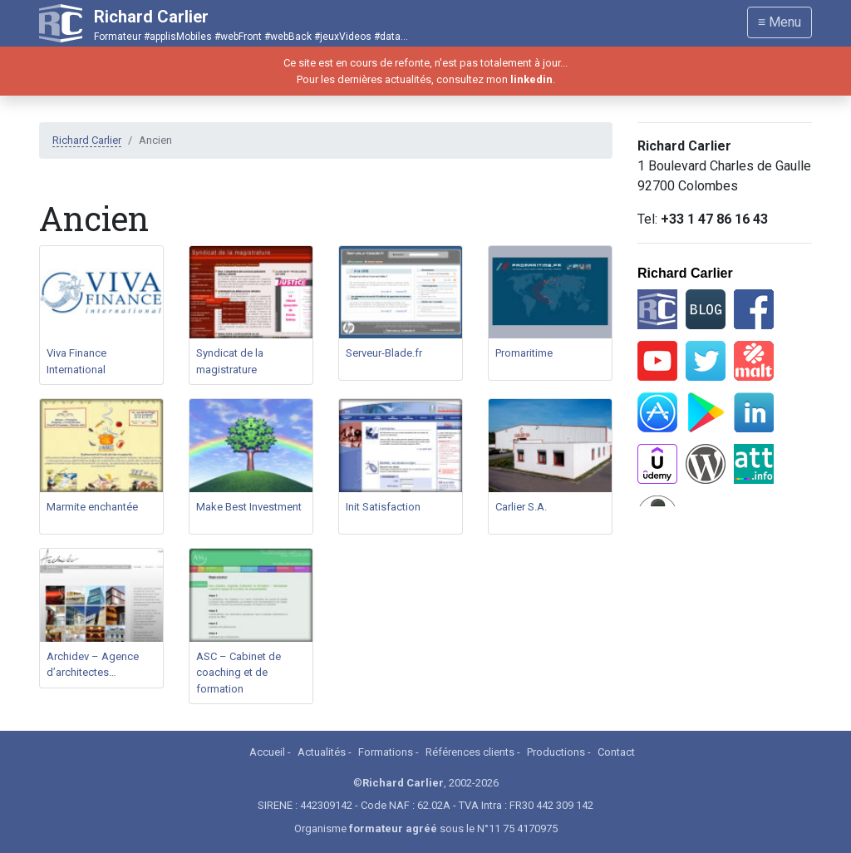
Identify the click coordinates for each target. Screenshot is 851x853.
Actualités (322, 752)
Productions (556, 752)
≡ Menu (779, 22)
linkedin (531, 79)
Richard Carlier (86, 140)
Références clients (470, 752)
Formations (385, 752)
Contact (616, 752)
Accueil (267, 752)
